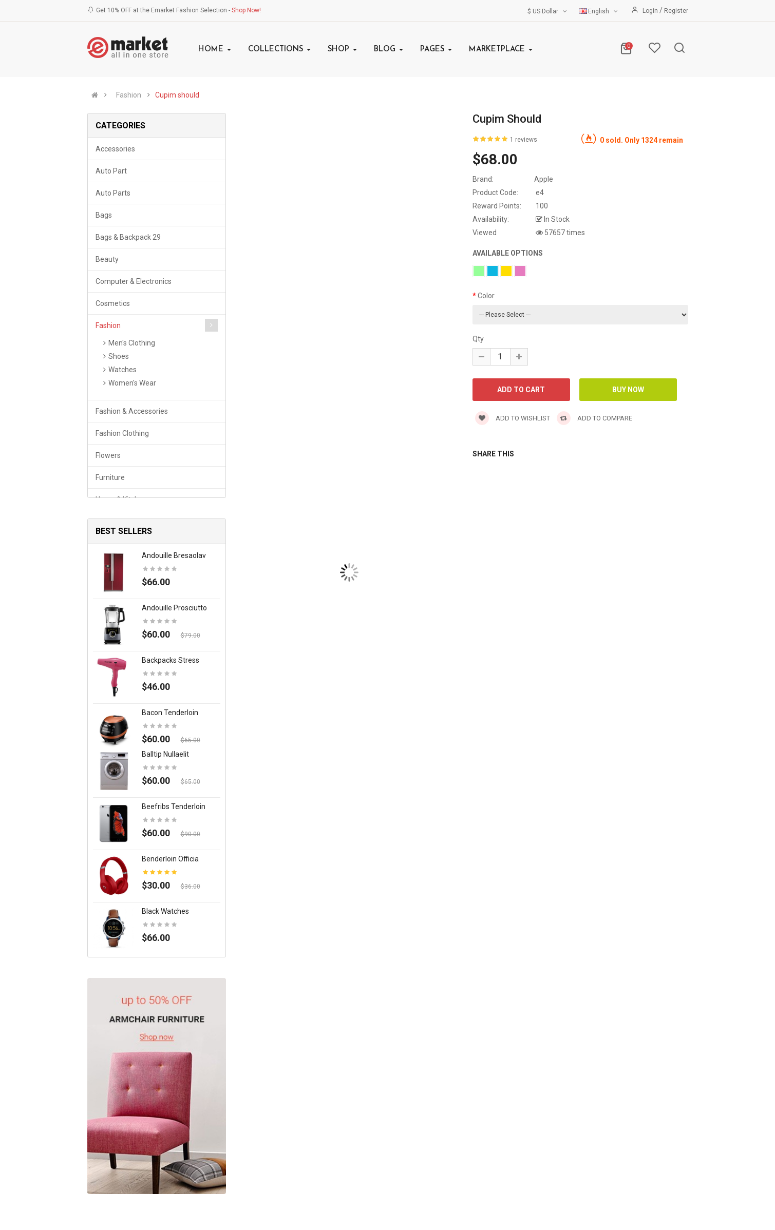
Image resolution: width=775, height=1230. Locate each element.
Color (486, 296)
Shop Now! (246, 10)
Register (676, 10)
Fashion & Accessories (132, 411)
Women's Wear (132, 383)
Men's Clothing (131, 343)
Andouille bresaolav (174, 555)
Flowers (108, 455)
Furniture (110, 477)
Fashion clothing (122, 433)
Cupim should (177, 95)
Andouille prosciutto (174, 608)
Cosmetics (113, 303)
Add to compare (594, 418)
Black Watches (165, 911)
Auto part (111, 171)
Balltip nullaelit (165, 754)
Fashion (128, 95)
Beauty (107, 259)
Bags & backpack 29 (128, 237)
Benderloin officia (170, 859)
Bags (104, 215)
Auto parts (113, 193)
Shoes (118, 356)
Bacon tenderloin (170, 712)
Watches (122, 370)
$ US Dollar (548, 11)
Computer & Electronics (134, 281)
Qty (478, 339)
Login (650, 10)
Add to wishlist (512, 418)
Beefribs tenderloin (173, 806)
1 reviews (523, 139)
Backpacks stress (170, 660)
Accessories (115, 149)
